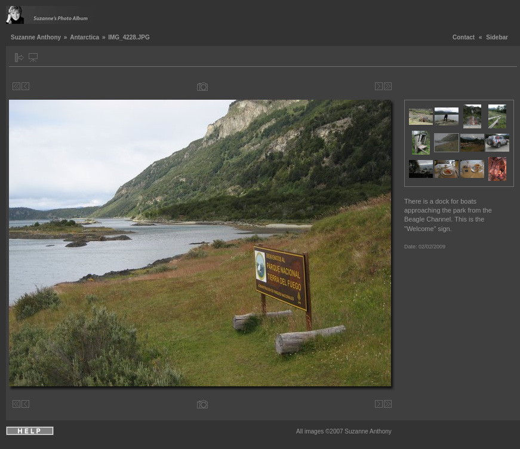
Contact (464, 37)
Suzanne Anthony (36, 37)
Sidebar (497, 37)
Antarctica (84, 37)
